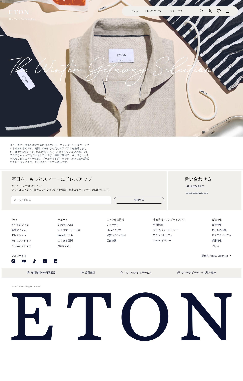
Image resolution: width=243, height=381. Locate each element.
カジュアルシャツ (21, 240)
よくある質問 (65, 240)
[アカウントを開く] (210, 11)
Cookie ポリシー (162, 240)
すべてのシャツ (20, 225)
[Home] (121, 317)
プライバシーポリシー (165, 230)
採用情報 (217, 240)
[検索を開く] (201, 11)
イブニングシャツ (21, 246)
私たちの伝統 (219, 230)
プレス (215, 246)
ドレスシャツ (18, 235)
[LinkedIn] (45, 261)
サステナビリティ (222, 235)
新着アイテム (18, 230)
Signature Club (65, 225)
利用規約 (158, 225)
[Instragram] (13, 261)
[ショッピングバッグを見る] (227, 11)
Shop (135, 11)
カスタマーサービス (69, 230)
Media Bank (64, 246)
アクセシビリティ (163, 235)
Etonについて (153, 11)
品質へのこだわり (116, 235)
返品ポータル (65, 235)
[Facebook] (55, 261)
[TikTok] (34, 261)
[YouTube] (24, 261)
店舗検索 (112, 240)
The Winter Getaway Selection (22, 19)
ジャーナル (176, 11)
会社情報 (217, 225)
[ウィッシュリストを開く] (219, 11)
